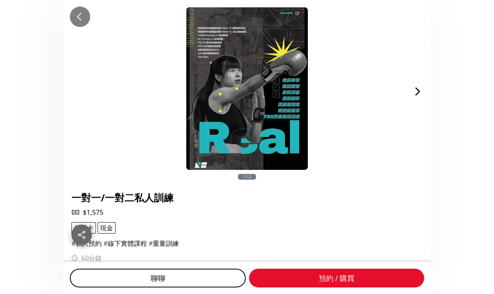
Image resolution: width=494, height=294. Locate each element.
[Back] (80, 17)
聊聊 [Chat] (158, 278)
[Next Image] (417, 91)
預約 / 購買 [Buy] (337, 278)
